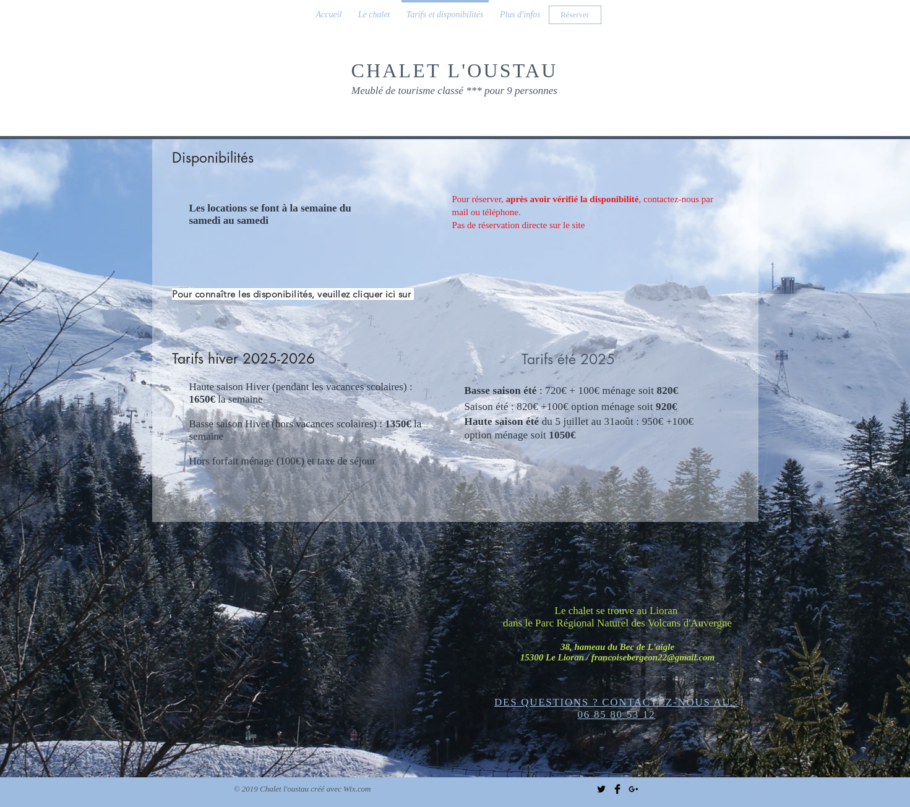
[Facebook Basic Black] (617, 789)
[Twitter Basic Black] (601, 789)
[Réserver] (575, 15)
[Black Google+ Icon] (633, 789)
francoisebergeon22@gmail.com (653, 657)
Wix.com (357, 788)
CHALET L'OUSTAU (454, 70)
